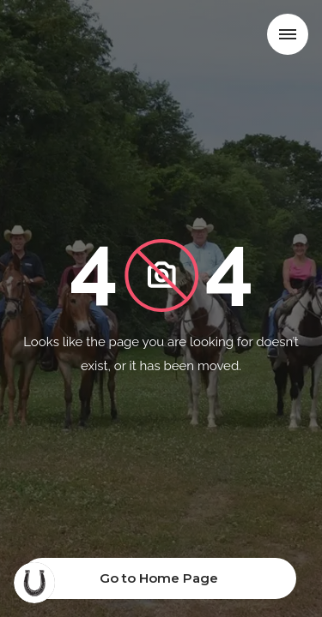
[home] (74, 37)
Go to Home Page (159, 578)
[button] (287, 34)
